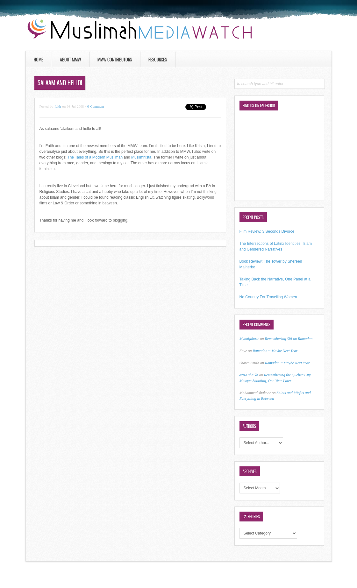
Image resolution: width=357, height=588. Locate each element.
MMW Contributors (114, 59)
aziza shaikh (248, 375)
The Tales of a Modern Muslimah (95, 157)
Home (38, 59)
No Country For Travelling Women (268, 297)
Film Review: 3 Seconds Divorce (267, 231)
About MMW (70, 59)
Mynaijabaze (249, 339)
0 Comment (95, 106)
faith (57, 106)
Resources (157, 59)
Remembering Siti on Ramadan (289, 339)
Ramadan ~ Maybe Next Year (275, 351)
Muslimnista (141, 157)
